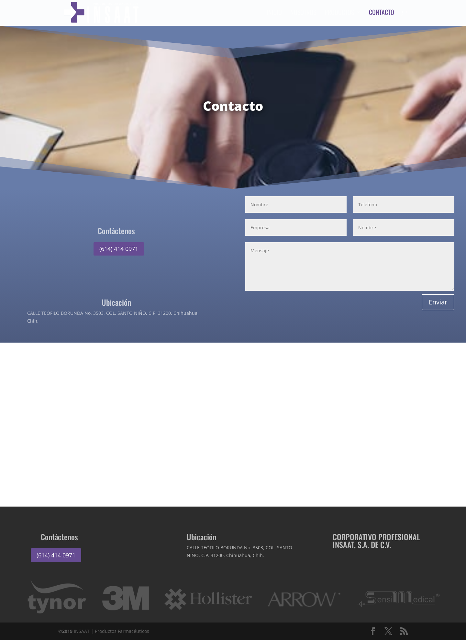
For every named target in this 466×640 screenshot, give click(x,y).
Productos (340, 14)
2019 (67, 631)
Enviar (438, 302)
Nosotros (304, 14)
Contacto (382, 14)
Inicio (275, 14)
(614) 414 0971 (118, 249)
